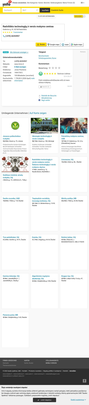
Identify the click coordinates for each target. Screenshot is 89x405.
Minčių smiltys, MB (68, 198)
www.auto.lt (29, 374)
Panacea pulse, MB (10, 315)
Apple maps (76, 44)
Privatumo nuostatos (35, 371)
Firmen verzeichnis (19, 3)
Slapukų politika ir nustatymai (52, 371)
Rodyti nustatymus (78, 400)
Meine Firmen (69, 3)
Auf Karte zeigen (38, 113)
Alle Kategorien (32, 3)
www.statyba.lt (7, 374)
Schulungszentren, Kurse (47, 58)
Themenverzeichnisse (9, 365)
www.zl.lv (21, 376)
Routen (31, 363)
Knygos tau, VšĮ (67, 276)
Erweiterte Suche (57, 10)
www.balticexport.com (53, 374)
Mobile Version (51, 363)
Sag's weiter (44, 100)
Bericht (70, 86)
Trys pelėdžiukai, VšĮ (11, 237)
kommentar (18, 32)
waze (64, 44)
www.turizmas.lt (39, 374)
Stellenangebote (56, 3)
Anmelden (73, 371)
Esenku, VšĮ (36, 237)
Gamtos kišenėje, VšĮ (11, 276)
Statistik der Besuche (47, 96)
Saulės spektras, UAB (14, 371)
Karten (40, 3)
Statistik (65, 371)
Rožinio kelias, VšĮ (68, 237)
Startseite (6, 363)
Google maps (53, 44)
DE (83, 3)
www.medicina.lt (19, 374)
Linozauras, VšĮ (67, 160)
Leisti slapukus (44, 400)
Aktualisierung (45, 98)
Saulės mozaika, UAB (11, 198)
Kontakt (24, 371)
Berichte (47, 3)
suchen (45, 10)
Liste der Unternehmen (46, 16)
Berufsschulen (44, 56)
